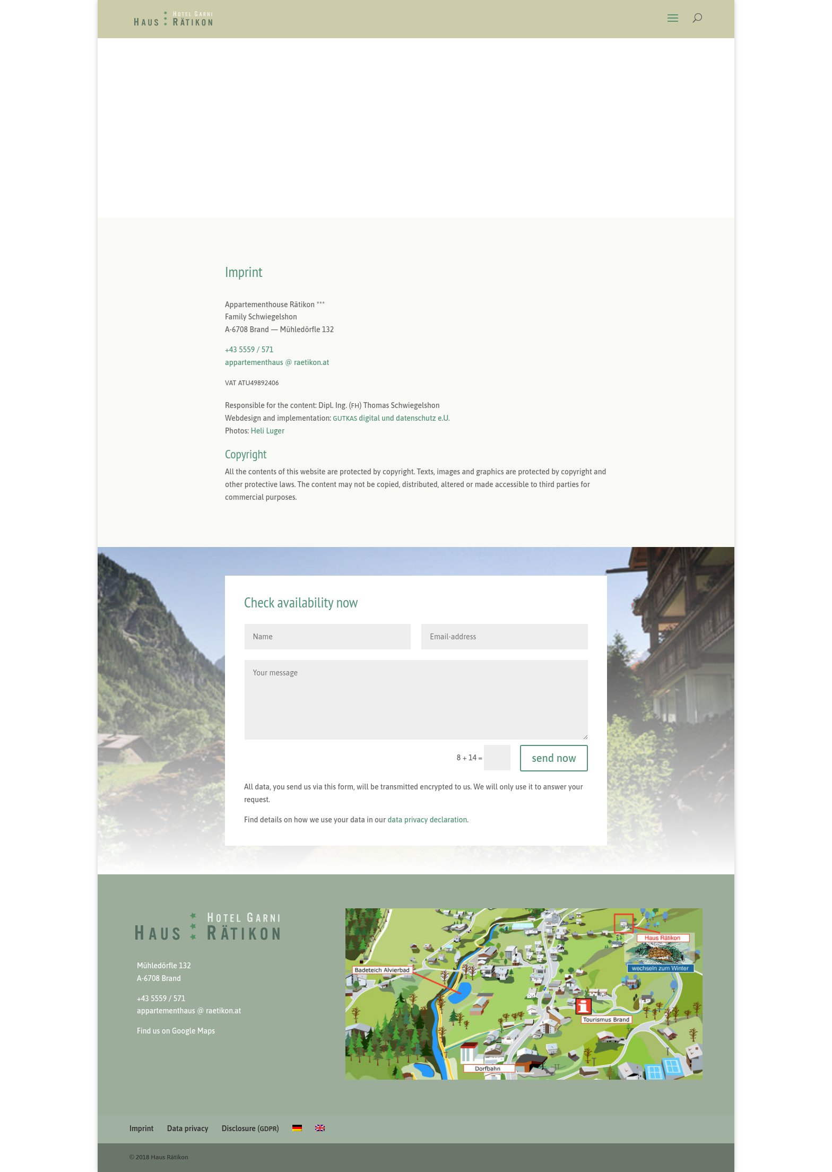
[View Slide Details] (524, 993)
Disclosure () (250, 1128)
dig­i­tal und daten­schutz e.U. (391, 418)
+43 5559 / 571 (249, 349)
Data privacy (188, 1128)
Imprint (141, 1128)
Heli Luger (267, 431)
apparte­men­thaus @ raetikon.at (277, 362)
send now (554, 758)
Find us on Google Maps (176, 1031)
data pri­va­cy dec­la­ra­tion (427, 819)
